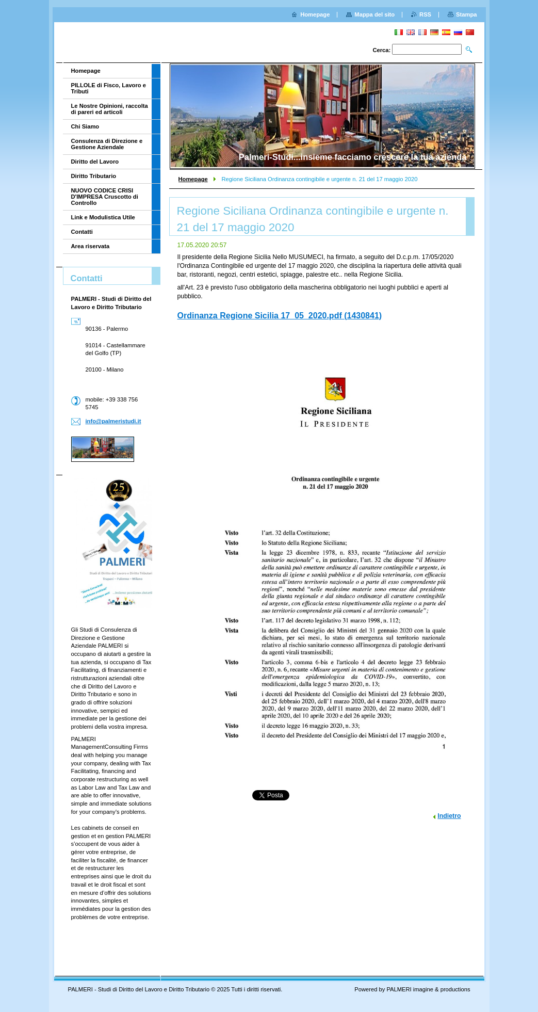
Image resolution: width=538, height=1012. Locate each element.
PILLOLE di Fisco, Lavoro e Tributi (108, 88)
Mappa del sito (374, 14)
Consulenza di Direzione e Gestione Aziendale (107, 144)
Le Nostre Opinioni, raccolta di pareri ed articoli (109, 109)
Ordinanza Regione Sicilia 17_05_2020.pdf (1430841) (279, 315)
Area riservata (90, 246)
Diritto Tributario (94, 176)
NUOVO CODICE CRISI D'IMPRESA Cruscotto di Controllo (104, 196)
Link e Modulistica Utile (103, 217)
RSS (425, 14)
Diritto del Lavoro (95, 161)
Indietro (449, 816)
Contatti (82, 232)
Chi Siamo (85, 126)
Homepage (193, 179)
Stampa (466, 14)
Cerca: (381, 50)
